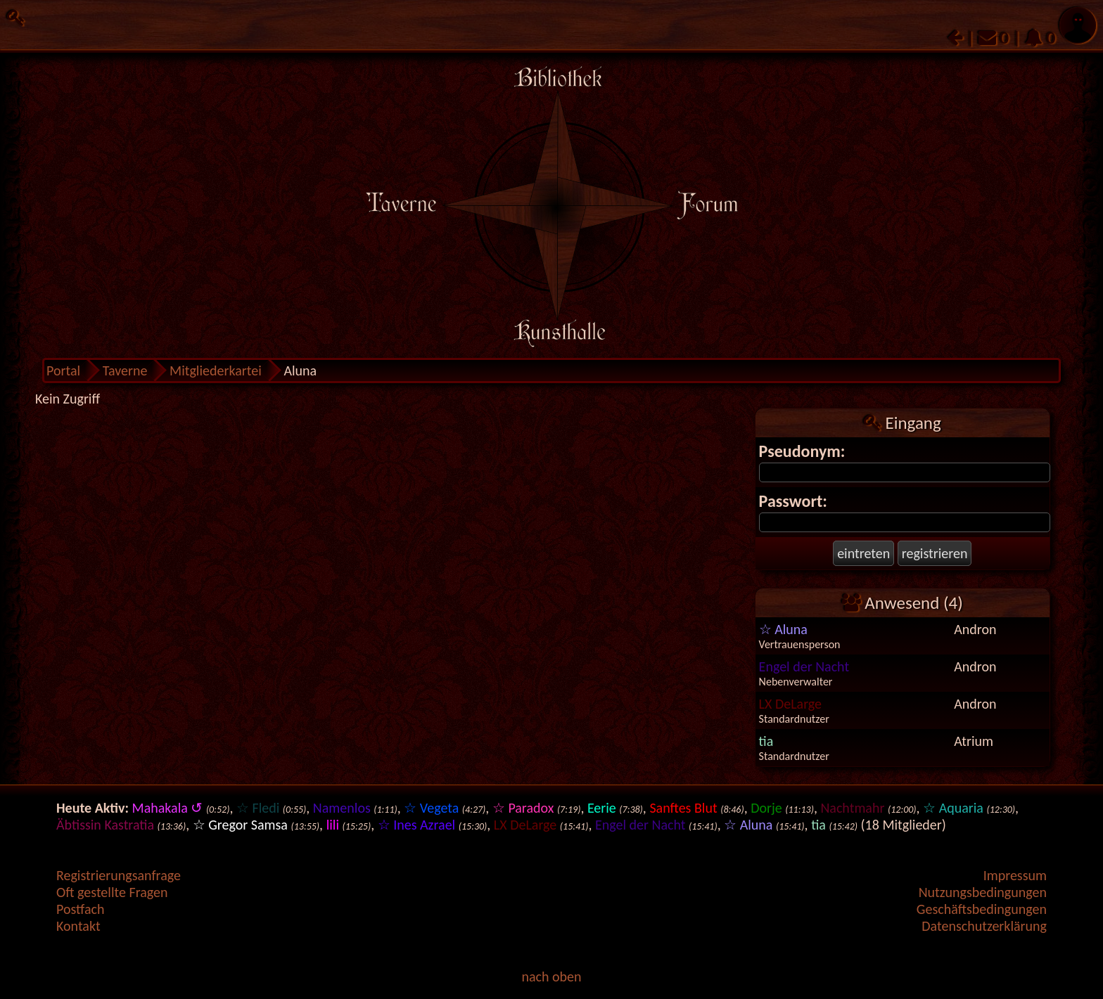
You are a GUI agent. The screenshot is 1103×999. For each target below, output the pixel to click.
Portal (63, 370)
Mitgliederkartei (216, 370)
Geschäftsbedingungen (982, 909)
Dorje (766, 807)
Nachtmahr (852, 807)
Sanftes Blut (683, 807)
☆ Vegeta (431, 807)
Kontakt (78, 925)
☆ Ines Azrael (417, 824)
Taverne (125, 370)
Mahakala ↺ (167, 807)
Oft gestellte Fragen (112, 892)
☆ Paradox (523, 807)
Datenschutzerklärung (984, 925)
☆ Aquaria (953, 807)
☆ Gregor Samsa (240, 824)
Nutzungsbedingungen (983, 892)
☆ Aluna (783, 629)
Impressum (1015, 875)
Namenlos (342, 807)
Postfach (80, 909)
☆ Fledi (257, 807)
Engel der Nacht (804, 666)
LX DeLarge (790, 703)
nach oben (551, 976)
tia (766, 741)
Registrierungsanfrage (118, 875)
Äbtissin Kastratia (105, 824)
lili (332, 824)
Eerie (601, 807)
